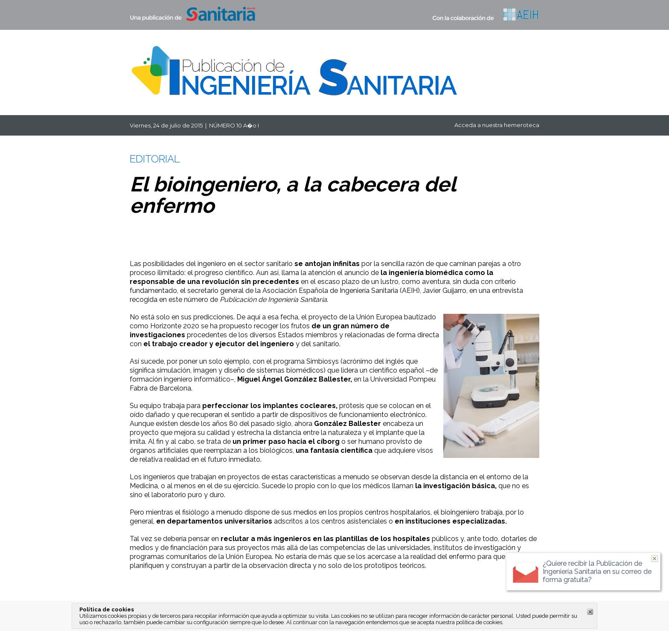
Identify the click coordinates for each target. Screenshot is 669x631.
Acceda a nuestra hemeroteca (496, 125)
